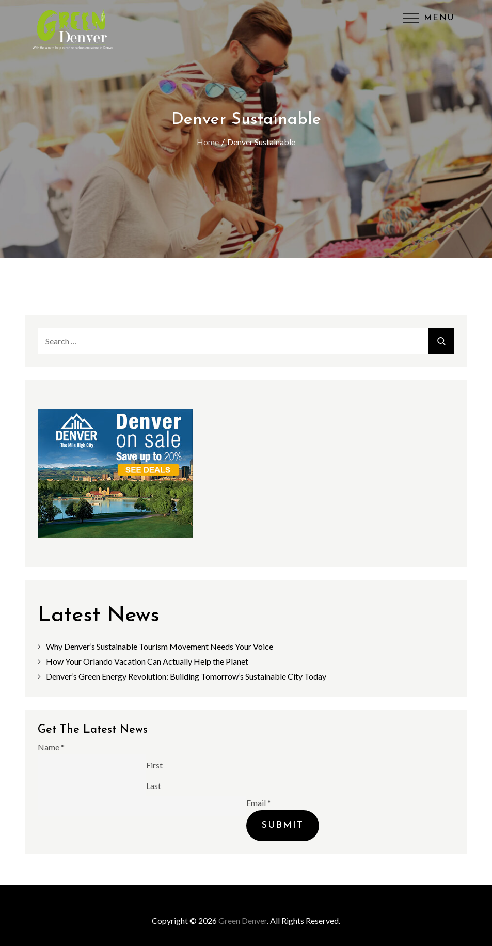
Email (258, 803)
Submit (283, 825)
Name (51, 747)
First (154, 765)
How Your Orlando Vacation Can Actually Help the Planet (147, 661)
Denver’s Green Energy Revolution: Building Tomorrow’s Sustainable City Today (186, 676)
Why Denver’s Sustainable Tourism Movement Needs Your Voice (159, 646)
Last (153, 786)
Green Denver (242, 920)
